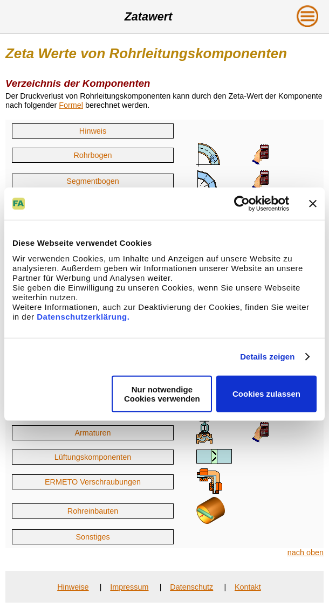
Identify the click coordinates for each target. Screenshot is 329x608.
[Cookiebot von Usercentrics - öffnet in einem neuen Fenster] (242, 204)
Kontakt (248, 587)
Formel (71, 105)
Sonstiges (92, 537)
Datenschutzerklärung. (83, 316)
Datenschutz (191, 587)
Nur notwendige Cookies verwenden (162, 393)
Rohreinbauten (92, 511)
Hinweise (72, 587)
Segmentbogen (92, 181)
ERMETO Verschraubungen (93, 482)
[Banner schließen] (313, 204)
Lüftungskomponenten (92, 457)
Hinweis (92, 131)
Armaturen (92, 433)
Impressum (129, 587)
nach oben (305, 552)
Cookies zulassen (266, 393)
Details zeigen (267, 356)
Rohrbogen (92, 155)
